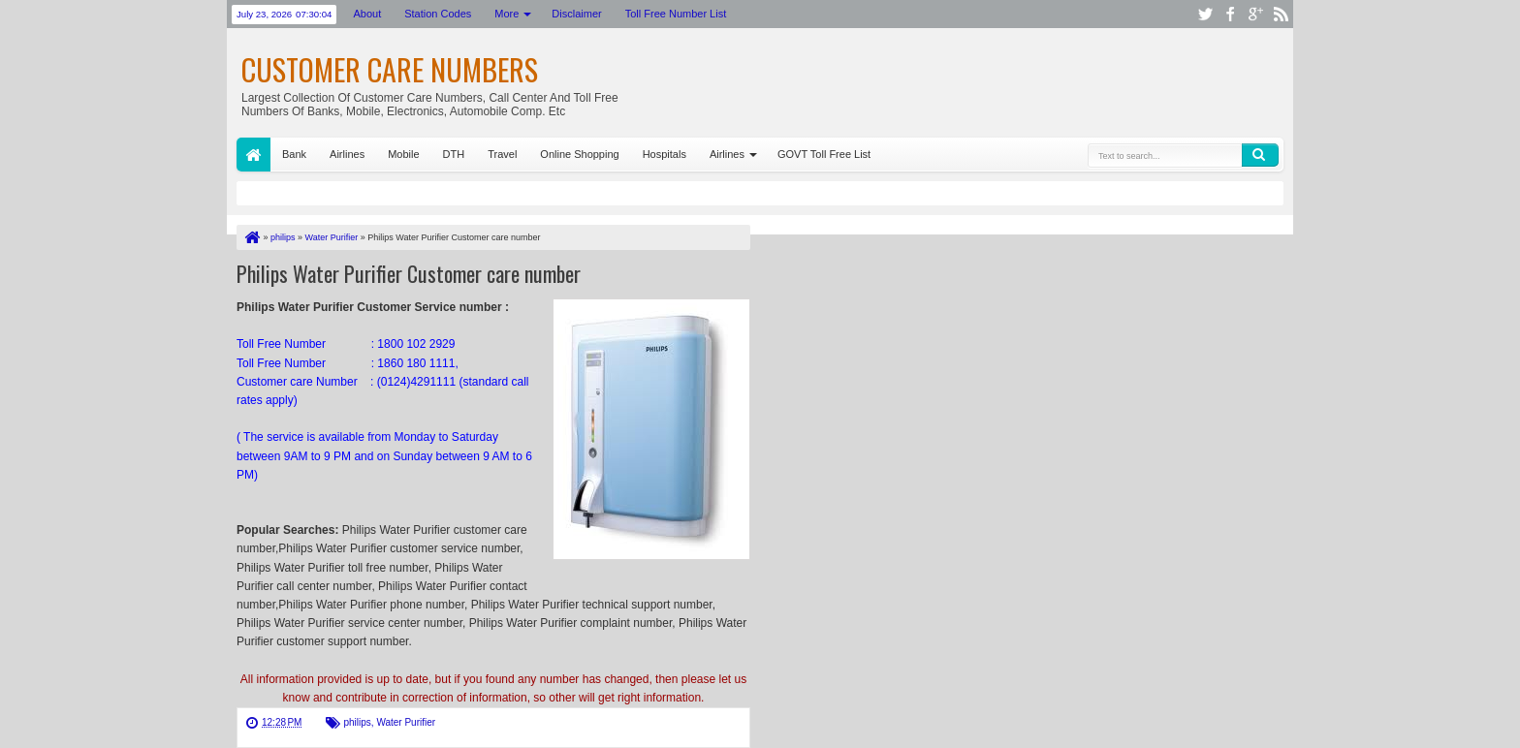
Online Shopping (579, 154)
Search (1260, 155)
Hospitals (664, 154)
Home (253, 154)
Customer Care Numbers (389, 69)
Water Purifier (405, 722)
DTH (454, 154)
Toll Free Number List (676, 13)
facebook (1230, 14)
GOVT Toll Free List (824, 154)
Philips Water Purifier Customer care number (409, 273)
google (1255, 14)
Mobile (403, 154)
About (367, 13)
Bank (294, 154)
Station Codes (437, 13)
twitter (1205, 14)
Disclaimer (576, 13)
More (506, 13)
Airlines (347, 154)
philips (356, 722)
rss (1280, 14)
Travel (502, 154)
